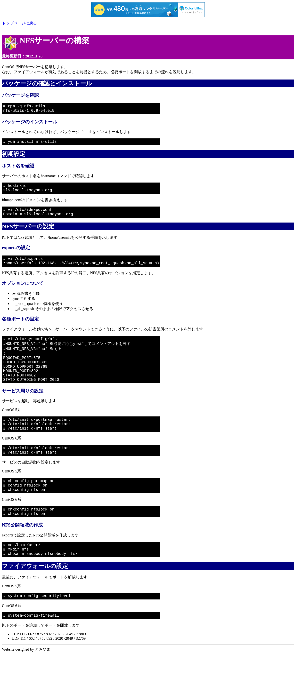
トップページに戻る (19, 23)
